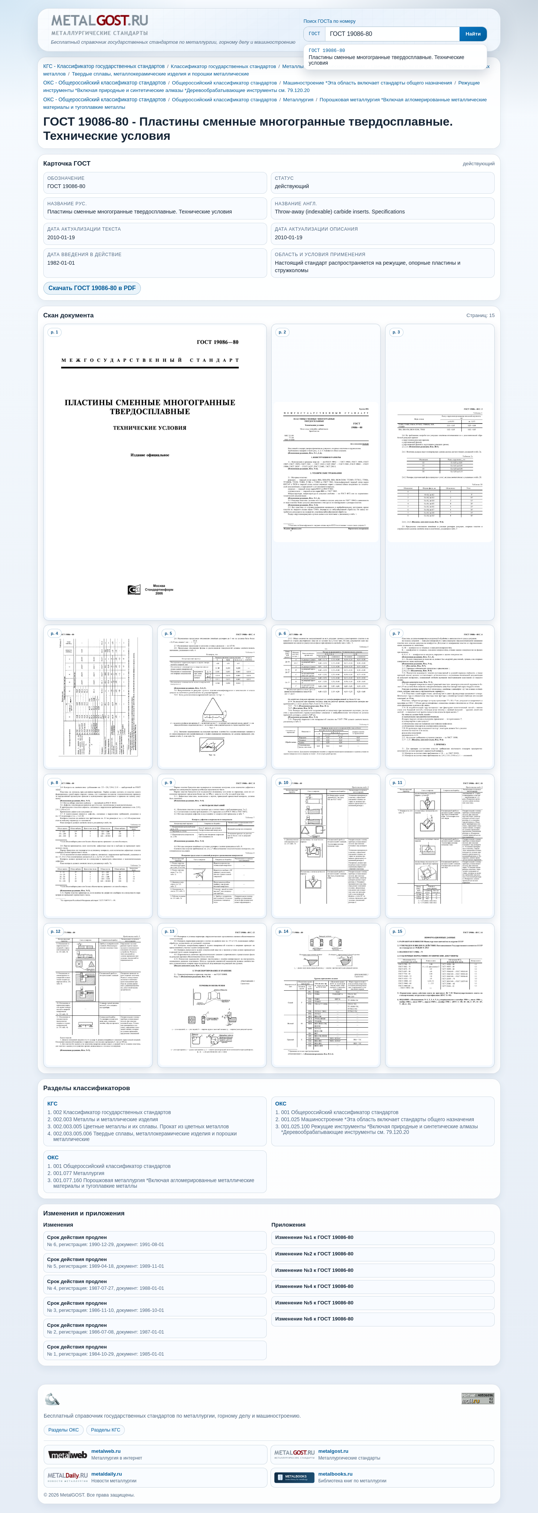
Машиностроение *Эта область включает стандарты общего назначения (367, 83)
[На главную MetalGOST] (52, 1398)
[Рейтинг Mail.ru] (477, 1398)
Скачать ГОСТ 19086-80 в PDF (92, 288)
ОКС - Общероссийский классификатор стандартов (104, 83)
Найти (473, 34)
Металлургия (298, 99)
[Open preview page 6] (326, 697)
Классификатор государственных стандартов (223, 66)
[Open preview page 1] (155, 472)
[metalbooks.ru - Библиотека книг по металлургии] (382, 1478)
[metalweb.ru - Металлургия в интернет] (156, 1455)
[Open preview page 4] (98, 697)
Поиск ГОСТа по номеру (329, 21)
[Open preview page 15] (440, 995)
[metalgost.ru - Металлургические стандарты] (382, 1455)
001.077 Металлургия (79, 1173)
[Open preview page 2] (326, 472)
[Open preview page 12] (98, 995)
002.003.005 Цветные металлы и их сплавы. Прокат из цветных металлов (141, 1126)
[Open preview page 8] (98, 846)
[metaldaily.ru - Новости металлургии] (156, 1478)
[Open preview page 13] (212, 995)
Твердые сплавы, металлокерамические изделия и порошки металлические (160, 74)
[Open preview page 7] (440, 697)
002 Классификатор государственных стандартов (112, 1112)
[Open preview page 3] (440, 472)
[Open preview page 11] (440, 846)
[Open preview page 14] (326, 995)
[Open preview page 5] (212, 697)
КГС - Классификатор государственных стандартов (104, 66)
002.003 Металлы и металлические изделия (105, 1119)
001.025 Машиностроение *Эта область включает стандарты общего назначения (377, 1119)
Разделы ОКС (64, 1430)
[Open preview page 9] (212, 846)
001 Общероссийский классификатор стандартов (340, 1112)
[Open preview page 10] (326, 846)
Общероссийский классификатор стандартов (224, 83)
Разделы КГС (105, 1430)
